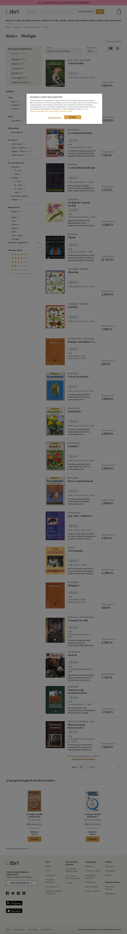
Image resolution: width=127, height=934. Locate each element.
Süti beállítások (54, 118)
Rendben (72, 117)
